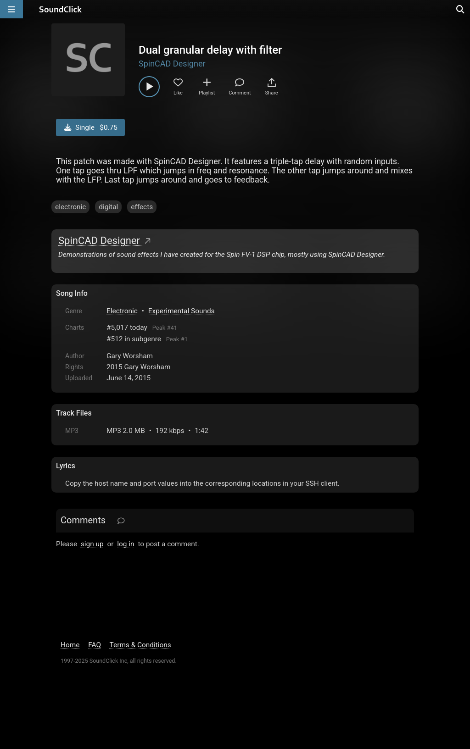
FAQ (94, 645)
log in (125, 544)
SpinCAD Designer (172, 63)
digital (108, 207)
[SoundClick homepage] (60, 9)
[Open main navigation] (11, 9)
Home (70, 645)
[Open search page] (461, 9)
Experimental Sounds (181, 311)
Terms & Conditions (140, 645)
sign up (92, 544)
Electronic (122, 311)
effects (142, 207)
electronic (70, 207)
